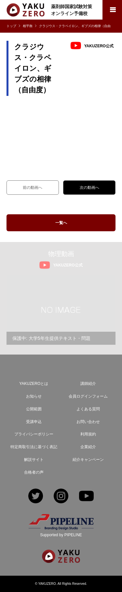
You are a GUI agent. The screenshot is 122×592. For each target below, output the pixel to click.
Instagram (61, 497)
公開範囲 (34, 409)
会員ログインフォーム (88, 396)
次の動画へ (89, 187)
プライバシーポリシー (33, 434)
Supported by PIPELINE (61, 535)
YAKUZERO (47, 583)
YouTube (86, 497)
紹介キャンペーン (88, 459)
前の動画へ (32, 187)
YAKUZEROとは (33, 383)
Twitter (35, 497)
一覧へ (61, 222)
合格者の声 (34, 472)
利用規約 (88, 434)
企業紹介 (88, 447)
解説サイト (34, 459)
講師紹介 (88, 383)
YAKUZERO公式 (99, 45)
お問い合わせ (88, 421)
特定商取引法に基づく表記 (33, 447)
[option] (61, 310)
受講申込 (34, 421)
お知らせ (34, 396)
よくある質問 (88, 409)
